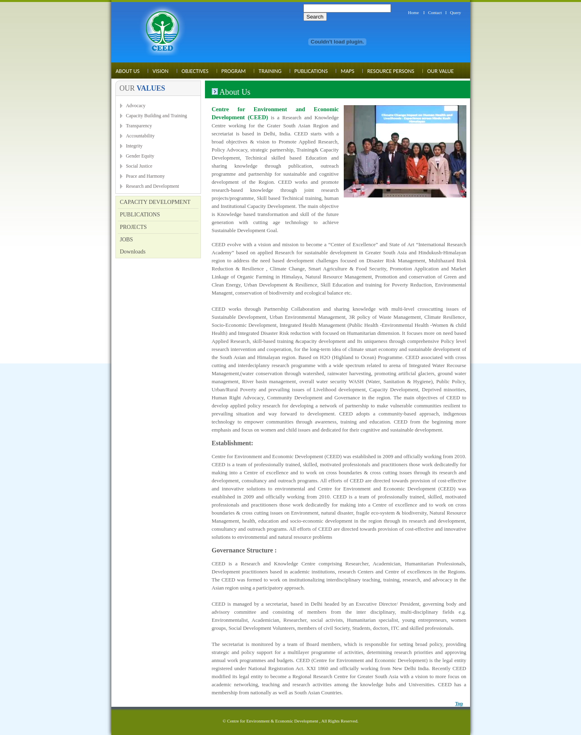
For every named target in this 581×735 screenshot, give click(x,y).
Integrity (134, 146)
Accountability (140, 136)
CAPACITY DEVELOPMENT (155, 202)
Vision (161, 71)
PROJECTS (133, 227)
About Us (128, 71)
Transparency (139, 126)
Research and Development (152, 186)
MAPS (347, 71)
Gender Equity (140, 156)
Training (270, 71)
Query (455, 12)
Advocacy (136, 105)
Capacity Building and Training (156, 115)
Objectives (195, 71)
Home (413, 12)
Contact (435, 12)
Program (234, 71)
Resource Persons (390, 71)
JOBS (126, 240)
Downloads (133, 252)
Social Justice (139, 166)
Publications (311, 71)
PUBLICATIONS (140, 215)
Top (459, 703)
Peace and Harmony (145, 176)
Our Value (440, 71)
